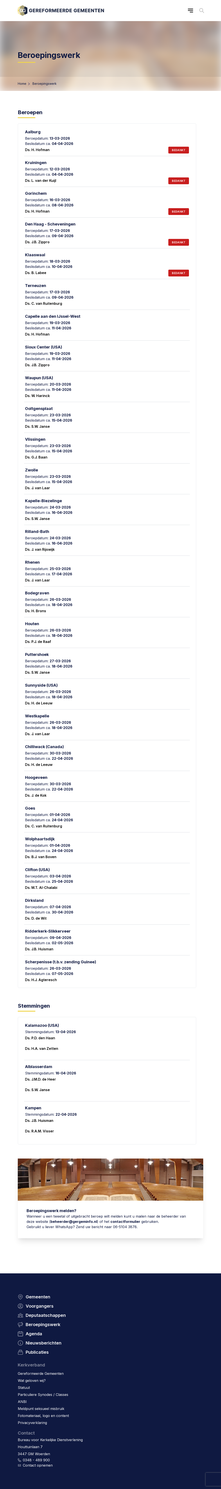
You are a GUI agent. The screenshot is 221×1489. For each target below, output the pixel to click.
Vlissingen (35, 439)
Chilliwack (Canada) (44, 746)
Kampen (33, 1108)
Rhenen (32, 562)
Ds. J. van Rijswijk (40, 549)
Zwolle (31, 470)
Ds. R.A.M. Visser (39, 1131)
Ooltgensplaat (39, 408)
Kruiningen (36, 162)
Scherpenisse (38, 962)
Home (22, 83)
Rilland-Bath (37, 531)
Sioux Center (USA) (43, 347)
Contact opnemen (38, 1465)
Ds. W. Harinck (37, 395)
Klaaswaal (35, 255)
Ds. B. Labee (35, 273)
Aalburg (33, 132)
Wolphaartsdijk (40, 839)
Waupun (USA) (39, 377)
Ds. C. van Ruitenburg (43, 303)
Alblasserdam (38, 1066)
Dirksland (34, 900)
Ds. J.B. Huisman (39, 949)
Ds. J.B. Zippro (37, 242)
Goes (30, 808)
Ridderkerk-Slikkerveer (48, 931)
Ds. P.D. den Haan (40, 1038)
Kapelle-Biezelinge (43, 500)
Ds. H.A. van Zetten (41, 1048)
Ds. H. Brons (35, 611)
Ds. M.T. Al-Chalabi (41, 887)
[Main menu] (190, 10)
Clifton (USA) (37, 869)
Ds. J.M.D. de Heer (40, 1079)
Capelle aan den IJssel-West (52, 316)
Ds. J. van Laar (37, 488)
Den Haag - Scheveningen (50, 224)
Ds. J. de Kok (36, 795)
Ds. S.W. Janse (37, 426)
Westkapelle (37, 716)
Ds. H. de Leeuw (38, 703)
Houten (32, 623)
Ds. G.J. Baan (36, 457)
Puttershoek (37, 654)
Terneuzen (35, 285)
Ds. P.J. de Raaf (38, 641)
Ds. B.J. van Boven (40, 857)
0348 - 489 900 (36, 1460)
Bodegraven (37, 593)
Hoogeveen (36, 777)
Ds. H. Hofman (37, 150)
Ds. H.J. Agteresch (41, 980)
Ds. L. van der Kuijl (40, 180)
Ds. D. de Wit (36, 918)
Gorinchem (36, 193)
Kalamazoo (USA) (42, 1025)
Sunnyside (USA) (41, 685)
